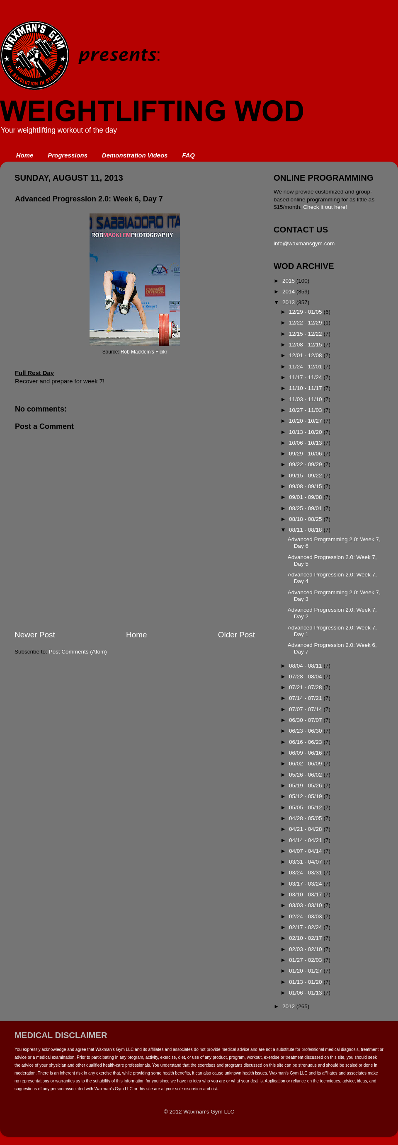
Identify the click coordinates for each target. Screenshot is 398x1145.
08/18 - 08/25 (306, 519)
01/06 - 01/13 (306, 993)
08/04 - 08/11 (306, 666)
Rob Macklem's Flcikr (144, 352)
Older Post (236, 634)
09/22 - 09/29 (306, 464)
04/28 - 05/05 (306, 818)
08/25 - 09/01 (306, 508)
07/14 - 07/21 (306, 698)
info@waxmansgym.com (304, 243)
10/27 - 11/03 (306, 410)
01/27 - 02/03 (306, 960)
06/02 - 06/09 (306, 763)
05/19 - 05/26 (306, 785)
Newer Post (35, 634)
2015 (289, 281)
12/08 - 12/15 (306, 344)
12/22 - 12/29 (306, 323)
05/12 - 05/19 (306, 796)
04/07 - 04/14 (306, 851)
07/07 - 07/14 (306, 709)
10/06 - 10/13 (306, 443)
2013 (289, 302)
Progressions (67, 155)
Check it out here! (325, 207)
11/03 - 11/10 (306, 399)
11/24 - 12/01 (306, 366)
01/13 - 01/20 (306, 982)
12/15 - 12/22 (306, 334)
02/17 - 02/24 (306, 927)
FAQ (188, 155)
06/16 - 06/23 (306, 742)
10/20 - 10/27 (306, 421)
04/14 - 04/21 (306, 840)
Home (25, 155)
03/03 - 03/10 (306, 905)
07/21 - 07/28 (306, 687)
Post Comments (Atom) (78, 652)
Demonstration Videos (135, 155)
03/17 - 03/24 (306, 884)
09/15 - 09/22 (306, 475)
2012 (289, 1006)
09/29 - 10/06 (306, 453)
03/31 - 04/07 (306, 862)
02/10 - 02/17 (306, 938)
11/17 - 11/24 (306, 377)
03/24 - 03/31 (306, 872)
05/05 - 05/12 (306, 807)
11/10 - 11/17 (306, 388)
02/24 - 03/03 (306, 916)
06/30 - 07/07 (306, 720)
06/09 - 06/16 (306, 753)
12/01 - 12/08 (306, 355)
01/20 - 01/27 (306, 971)
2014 (289, 291)
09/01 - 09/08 (306, 497)
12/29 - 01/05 (306, 312)
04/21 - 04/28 (306, 829)
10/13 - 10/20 (306, 432)
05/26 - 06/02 (306, 775)
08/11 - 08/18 (306, 530)
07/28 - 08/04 (306, 676)
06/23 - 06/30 (306, 731)
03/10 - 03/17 (306, 894)
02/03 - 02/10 (306, 949)
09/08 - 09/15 (306, 486)
